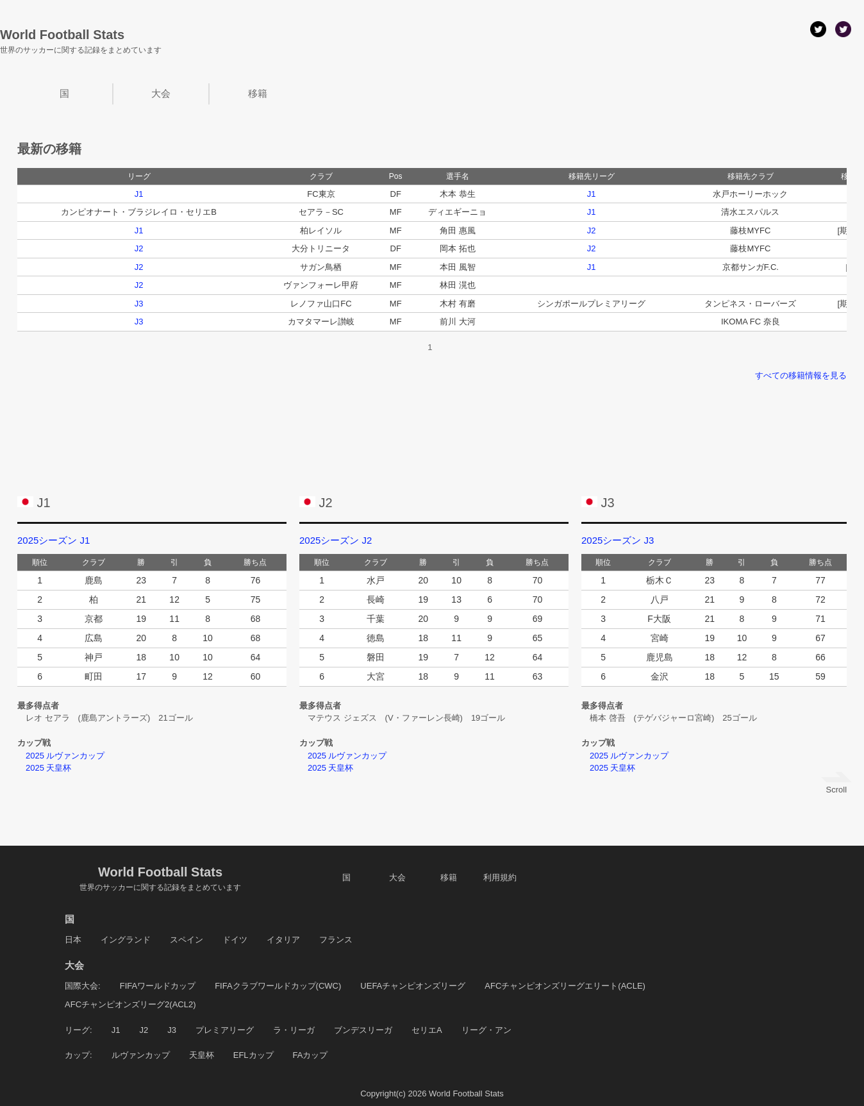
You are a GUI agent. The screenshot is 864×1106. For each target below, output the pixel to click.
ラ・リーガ (294, 1030)
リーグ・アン (486, 1030)
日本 (73, 939)
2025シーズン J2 (335, 540)
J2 (591, 230)
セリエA (426, 1030)
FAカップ (310, 1055)
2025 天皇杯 (44, 768)
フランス (336, 939)
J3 (139, 303)
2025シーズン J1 (53, 540)
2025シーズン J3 (617, 540)
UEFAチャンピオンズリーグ (412, 986)
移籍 (257, 93)
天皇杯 (201, 1055)
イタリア (283, 939)
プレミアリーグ (224, 1030)
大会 (160, 93)
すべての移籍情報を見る (801, 375)
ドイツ (234, 939)
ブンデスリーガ (363, 1030)
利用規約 (500, 877)
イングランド (126, 939)
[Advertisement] (432, 429)
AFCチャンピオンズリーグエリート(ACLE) (565, 986)
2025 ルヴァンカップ (61, 755)
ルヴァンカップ (141, 1055)
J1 (139, 194)
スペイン (186, 939)
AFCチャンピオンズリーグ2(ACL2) (130, 1004)
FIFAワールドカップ (157, 986)
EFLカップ (253, 1055)
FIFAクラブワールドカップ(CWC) (278, 986)
